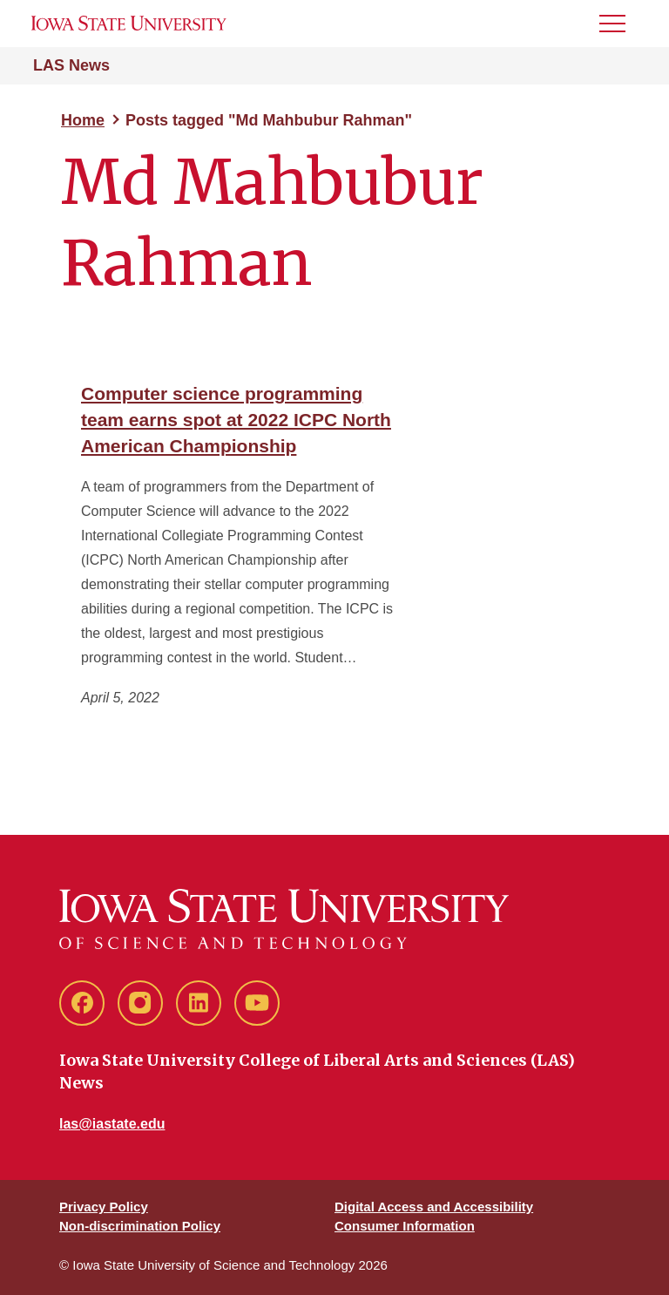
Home (83, 120)
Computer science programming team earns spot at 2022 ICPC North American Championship (236, 419)
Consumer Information (404, 1225)
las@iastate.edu (112, 1123)
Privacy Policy (103, 1206)
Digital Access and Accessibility (433, 1206)
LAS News (71, 65)
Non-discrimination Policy (139, 1225)
